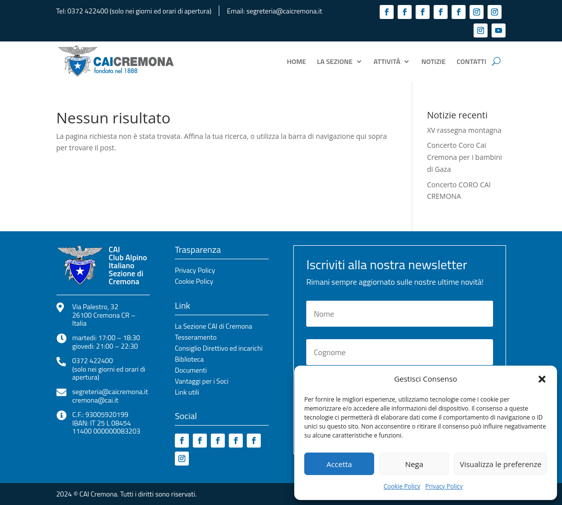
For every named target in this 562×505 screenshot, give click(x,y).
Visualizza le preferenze (501, 464)
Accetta (339, 464)
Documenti (191, 371)
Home (296, 61)
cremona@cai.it (95, 400)
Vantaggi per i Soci (201, 382)
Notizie (433, 61)
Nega (414, 464)
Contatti (471, 61)
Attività (387, 61)
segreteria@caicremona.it (284, 10)
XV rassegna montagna (464, 130)
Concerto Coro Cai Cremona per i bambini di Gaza (464, 157)
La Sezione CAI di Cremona (213, 327)
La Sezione (335, 61)
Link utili (187, 393)
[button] (542, 379)
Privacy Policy (444, 486)
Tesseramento (196, 338)
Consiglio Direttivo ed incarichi (219, 349)
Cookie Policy (402, 486)
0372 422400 (87, 10)
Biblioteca (189, 360)
